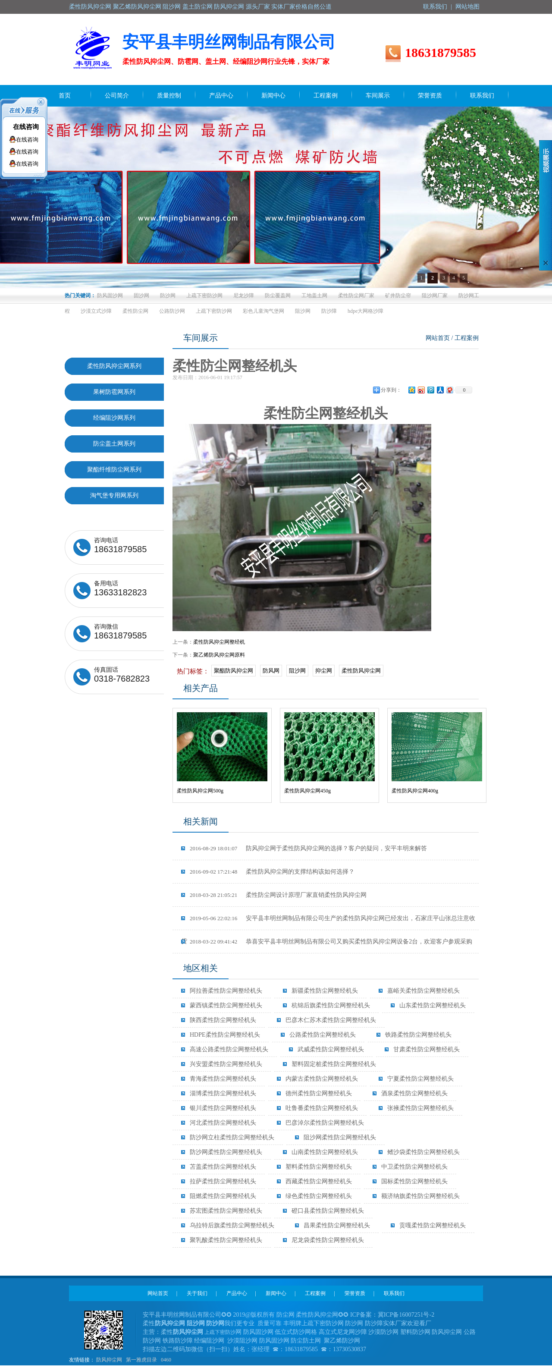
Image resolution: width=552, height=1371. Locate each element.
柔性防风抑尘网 (361, 670)
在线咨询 (26, 126)
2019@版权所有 (254, 1314)
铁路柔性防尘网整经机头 (418, 1034)
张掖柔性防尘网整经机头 (420, 1108)
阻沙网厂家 (435, 295)
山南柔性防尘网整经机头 (325, 1152)
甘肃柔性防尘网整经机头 (426, 1049)
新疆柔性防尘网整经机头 (325, 990)
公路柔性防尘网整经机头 (322, 1034)
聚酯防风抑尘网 (233, 670)
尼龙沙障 (243, 295)
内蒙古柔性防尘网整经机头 (321, 1078)
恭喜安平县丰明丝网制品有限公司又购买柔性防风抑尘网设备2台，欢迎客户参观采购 (331, 941)
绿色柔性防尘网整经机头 (318, 1196)
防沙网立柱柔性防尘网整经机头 (232, 1137)
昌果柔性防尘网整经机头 (337, 1225)
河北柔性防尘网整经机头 (223, 1122)
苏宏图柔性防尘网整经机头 (226, 1210)
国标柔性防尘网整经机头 (414, 1181)
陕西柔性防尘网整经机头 (223, 1020)
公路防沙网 (172, 311)
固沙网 (141, 295)
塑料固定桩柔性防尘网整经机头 (334, 1064)
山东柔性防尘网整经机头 (432, 1005)
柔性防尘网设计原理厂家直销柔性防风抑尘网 (278, 895)
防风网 (271, 670)
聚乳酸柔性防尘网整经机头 (226, 1240)
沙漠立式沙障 (96, 311)
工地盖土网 (314, 295)
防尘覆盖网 (278, 295)
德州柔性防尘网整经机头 (318, 1093)
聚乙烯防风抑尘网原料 (219, 655)
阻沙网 (302, 311)
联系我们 (435, 6)
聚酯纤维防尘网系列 (114, 469)
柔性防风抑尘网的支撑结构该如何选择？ (272, 871)
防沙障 (329, 311)
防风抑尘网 (109, 1360)
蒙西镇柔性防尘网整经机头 (226, 1005)
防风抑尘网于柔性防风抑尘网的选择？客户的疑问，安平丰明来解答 (308, 848)
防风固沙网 (110, 295)
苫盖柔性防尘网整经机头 (223, 1166)
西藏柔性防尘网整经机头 (318, 1181)
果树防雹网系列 (114, 392)
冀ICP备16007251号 (404, 1314)
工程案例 (315, 1293)
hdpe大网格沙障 (365, 311)
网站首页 (438, 338)
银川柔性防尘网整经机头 (223, 1108)
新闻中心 (276, 1293)
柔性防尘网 (135, 311)
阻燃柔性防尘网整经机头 (223, 1196)
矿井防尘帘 (398, 295)
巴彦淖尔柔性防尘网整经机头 (324, 1122)
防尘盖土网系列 (114, 443)
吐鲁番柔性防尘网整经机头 (321, 1108)
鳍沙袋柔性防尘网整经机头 (423, 1152)
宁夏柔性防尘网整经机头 (420, 1078)
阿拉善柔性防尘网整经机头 (226, 990)
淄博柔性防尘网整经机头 (223, 1093)
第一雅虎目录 (141, 1360)
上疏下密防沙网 (204, 295)
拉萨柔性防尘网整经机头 (223, 1181)
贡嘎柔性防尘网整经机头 (432, 1225)
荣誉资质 (355, 1293)
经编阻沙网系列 (114, 418)
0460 (166, 1360)
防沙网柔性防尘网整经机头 (226, 1152)
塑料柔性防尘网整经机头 (318, 1166)
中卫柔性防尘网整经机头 (414, 1166)
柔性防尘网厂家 (356, 295)
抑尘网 (323, 670)
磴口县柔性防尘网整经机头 (328, 1210)
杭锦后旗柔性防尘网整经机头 (331, 1005)
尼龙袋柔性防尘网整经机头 (328, 1240)
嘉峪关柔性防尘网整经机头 (423, 990)
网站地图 (467, 6)
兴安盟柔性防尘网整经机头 (226, 1064)
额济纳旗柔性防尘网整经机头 (420, 1196)
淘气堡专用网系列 (114, 495)
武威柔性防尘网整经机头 (331, 1049)
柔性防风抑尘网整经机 (219, 642)
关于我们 (197, 1293)
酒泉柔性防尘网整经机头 (414, 1093)
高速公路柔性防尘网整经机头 (229, 1049)
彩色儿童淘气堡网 (263, 311)
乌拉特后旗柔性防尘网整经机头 (232, 1225)
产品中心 (236, 1293)
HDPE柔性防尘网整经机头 (225, 1034)
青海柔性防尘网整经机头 (223, 1078)
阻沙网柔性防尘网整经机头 (340, 1137)
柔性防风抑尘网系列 (114, 366)
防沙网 (168, 295)
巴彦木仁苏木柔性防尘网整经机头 (330, 1020)
